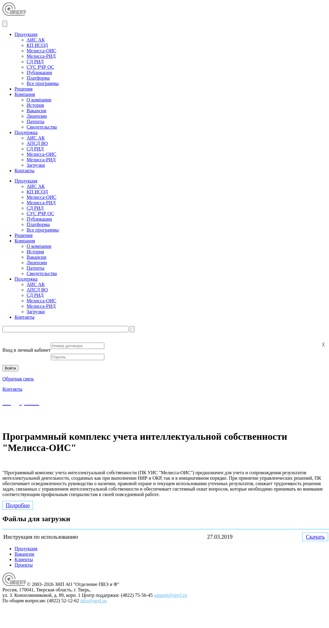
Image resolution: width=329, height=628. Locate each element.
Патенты (35, 121)
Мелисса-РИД (41, 56)
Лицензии (37, 116)
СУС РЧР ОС (40, 67)
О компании (39, 99)
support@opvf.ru (123, 421)
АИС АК (36, 39)
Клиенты (24, 559)
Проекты (24, 564)
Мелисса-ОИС (41, 50)
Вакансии (36, 110)
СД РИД (35, 61)
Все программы (43, 83)
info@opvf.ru (93, 600)
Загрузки (36, 165)
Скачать (315, 537)
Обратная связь (18, 378)
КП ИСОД (37, 45)
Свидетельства (42, 127)
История (35, 105)
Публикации (39, 72)
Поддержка (26, 132)
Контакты (24, 170)
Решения (24, 88)
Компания (25, 94)
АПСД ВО (37, 143)
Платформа (38, 78)
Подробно (18, 505)
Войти (10, 368)
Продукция (26, 34)
